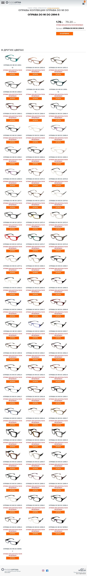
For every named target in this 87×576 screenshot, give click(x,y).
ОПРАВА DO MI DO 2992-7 (12, 397)
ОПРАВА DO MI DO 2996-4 (12, 527)
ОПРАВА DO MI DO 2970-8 (58, 179)
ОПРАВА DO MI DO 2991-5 (35, 331)
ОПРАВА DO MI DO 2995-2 (12, 484)
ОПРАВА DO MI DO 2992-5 (35, 375)
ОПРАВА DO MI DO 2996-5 (35, 527)
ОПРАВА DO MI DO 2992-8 (35, 397)
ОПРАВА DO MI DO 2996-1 (35, 505)
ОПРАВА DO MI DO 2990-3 (12, 288)
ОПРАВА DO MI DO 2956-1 (12, 92)
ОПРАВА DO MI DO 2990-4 (35, 288)
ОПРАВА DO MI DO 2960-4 (35, 114)
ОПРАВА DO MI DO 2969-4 (12, 179)
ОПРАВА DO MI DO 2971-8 (58, 201)
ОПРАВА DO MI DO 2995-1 (58, 462)
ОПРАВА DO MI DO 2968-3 (35, 135)
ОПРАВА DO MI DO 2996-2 (58, 505)
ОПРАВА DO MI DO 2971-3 (35, 201)
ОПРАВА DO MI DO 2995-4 (58, 484)
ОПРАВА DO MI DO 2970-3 (35, 179)
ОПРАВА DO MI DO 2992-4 (12, 375)
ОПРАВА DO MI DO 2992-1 (35, 353)
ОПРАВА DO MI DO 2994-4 (58, 440)
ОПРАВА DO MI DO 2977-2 (12, 266)
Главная (30, 8)
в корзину (64, 34)
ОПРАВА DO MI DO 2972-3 (35, 222)
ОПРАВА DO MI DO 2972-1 (12, 222)
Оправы (35, 8)
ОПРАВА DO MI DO (42, 8)
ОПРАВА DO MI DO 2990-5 (58, 288)
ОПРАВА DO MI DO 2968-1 (12, 135)
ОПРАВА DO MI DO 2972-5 (58, 222)
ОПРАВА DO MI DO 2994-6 (12, 462)
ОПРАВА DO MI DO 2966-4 (58, 114)
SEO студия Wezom (81, 573)
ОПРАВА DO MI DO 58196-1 (58, 527)
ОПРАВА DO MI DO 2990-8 (58, 309)
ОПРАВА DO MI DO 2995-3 (35, 484)
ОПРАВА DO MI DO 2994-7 (35, 462)
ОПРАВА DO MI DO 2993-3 (12, 418)
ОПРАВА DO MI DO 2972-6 (12, 244)
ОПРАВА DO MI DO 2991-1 (12, 331)
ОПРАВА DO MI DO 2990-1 (58, 266)
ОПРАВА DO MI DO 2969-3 (58, 157)
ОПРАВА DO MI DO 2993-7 (58, 418)
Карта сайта (7, 572)
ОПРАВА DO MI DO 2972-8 (58, 244)
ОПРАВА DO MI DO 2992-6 (58, 375)
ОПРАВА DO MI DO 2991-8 (12, 353)
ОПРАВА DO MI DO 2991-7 (58, 331)
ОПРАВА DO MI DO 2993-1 (58, 397)
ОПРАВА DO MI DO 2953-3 (58, 68)
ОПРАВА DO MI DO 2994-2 (35, 440)
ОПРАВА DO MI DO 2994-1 (12, 440)
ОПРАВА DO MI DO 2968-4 (58, 135)
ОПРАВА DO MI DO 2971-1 (12, 201)
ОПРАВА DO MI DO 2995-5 (12, 505)
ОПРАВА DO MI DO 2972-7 (35, 244)
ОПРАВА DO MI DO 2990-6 (12, 309)
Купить (12, 74)
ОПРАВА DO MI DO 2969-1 (12, 157)
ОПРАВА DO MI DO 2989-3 (35, 266)
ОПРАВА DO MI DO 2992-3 (58, 353)
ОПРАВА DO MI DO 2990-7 (35, 309)
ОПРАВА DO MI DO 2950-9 (35, 68)
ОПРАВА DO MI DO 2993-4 (35, 418)
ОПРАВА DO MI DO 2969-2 (35, 157)
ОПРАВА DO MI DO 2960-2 (12, 114)
